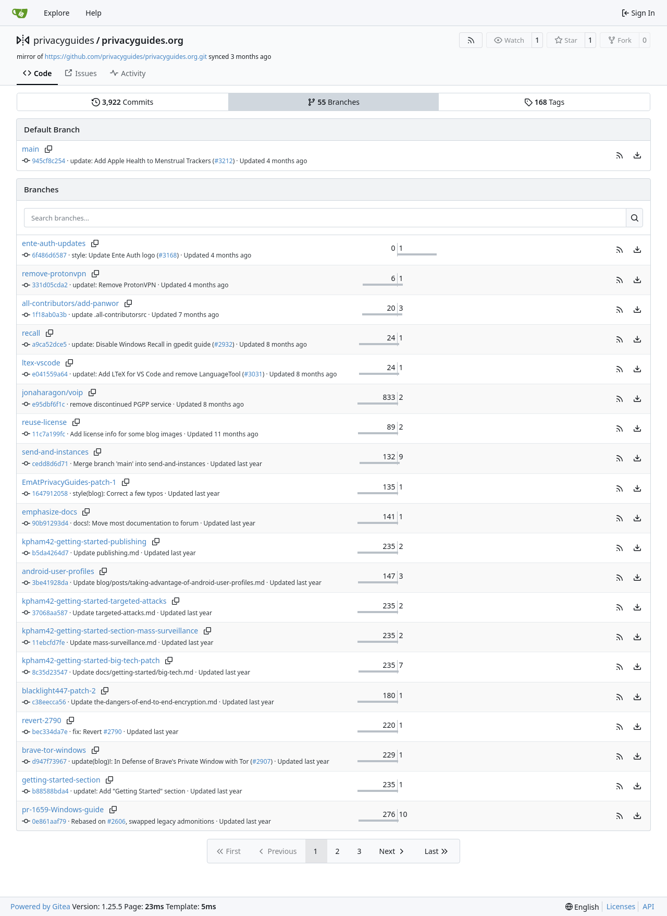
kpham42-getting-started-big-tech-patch (91, 660)
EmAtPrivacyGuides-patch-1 (69, 482)
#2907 (261, 761)
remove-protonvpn (54, 273)
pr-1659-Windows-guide (63, 809)
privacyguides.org (142, 40)
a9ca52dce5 (49, 344)
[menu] (637, 155)
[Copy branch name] (48, 149)
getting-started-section (61, 780)
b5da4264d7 (50, 552)
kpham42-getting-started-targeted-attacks (94, 601)
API (648, 906)
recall (31, 333)
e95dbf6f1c (48, 404)
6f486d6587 (49, 255)
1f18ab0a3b (49, 314)
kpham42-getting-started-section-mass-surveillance (110, 631)
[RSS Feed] (471, 40)
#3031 (253, 374)
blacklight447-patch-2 (59, 690)
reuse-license (44, 422)
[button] (619, 155)
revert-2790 (41, 720)
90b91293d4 (50, 523)
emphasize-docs (49, 512)
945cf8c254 (49, 160)
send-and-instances (55, 452)
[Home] (19, 13)
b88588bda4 (50, 791)
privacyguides (63, 40)
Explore (56, 13)
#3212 (223, 160)
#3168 (167, 255)
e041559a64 (50, 374)
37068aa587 (50, 612)
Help (93, 13)
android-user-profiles (58, 571)
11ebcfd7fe (48, 642)
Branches (333, 102)
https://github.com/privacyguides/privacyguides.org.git (126, 56)
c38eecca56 (49, 702)
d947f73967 (49, 761)
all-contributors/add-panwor (70, 303)
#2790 (112, 731)
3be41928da (50, 582)
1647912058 (50, 493)
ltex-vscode (41, 363)
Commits (122, 102)
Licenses (621, 906)
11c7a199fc (49, 434)
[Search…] (634, 218)
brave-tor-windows (54, 750)
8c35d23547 (50, 672)
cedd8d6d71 (50, 463)
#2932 (223, 344)
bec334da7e (50, 731)
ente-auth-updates (53, 243)
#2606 (116, 821)
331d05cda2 (50, 284)
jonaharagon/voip (52, 392)
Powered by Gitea (40, 906)
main (30, 149)
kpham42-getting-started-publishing (84, 541)
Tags (544, 102)
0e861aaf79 (49, 821)
